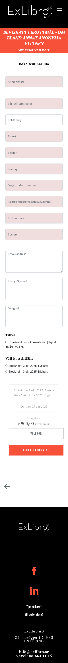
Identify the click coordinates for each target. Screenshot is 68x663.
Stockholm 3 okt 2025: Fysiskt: (26, 366)
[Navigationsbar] (59, 12)
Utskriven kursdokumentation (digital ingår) (30, 344)
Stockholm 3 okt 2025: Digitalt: (26, 371)
